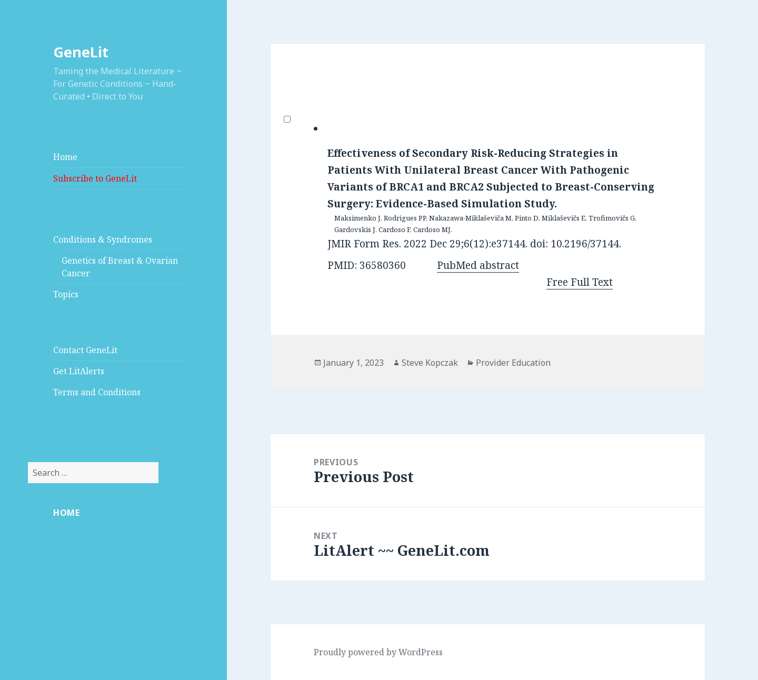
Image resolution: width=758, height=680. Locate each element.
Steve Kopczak (430, 362)
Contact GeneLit (85, 350)
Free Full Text (579, 282)
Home (65, 157)
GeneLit (80, 52)
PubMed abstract (478, 265)
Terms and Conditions (97, 392)
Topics (65, 294)
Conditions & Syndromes (102, 239)
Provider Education (513, 362)
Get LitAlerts (78, 371)
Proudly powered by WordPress (378, 652)
